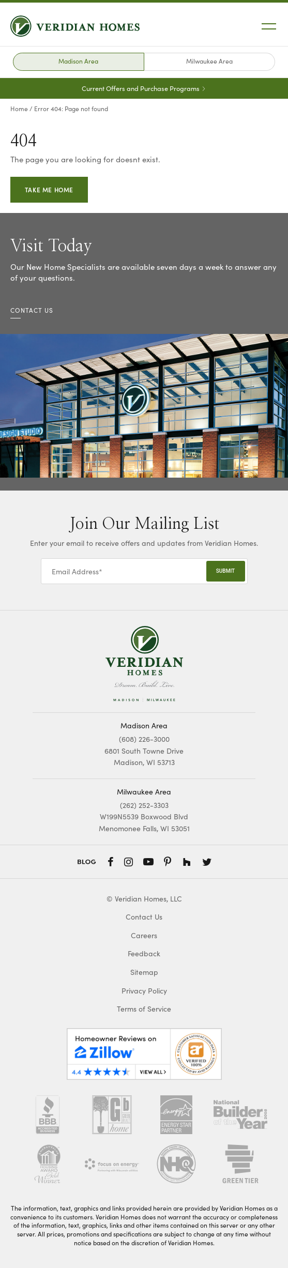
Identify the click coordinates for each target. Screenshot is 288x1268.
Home (19, 108)
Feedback (144, 953)
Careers (144, 935)
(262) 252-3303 (144, 805)
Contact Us (144, 917)
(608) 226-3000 (144, 739)
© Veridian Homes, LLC (144, 899)
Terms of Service (144, 1009)
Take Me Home (49, 189)
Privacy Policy (144, 991)
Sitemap (144, 972)
